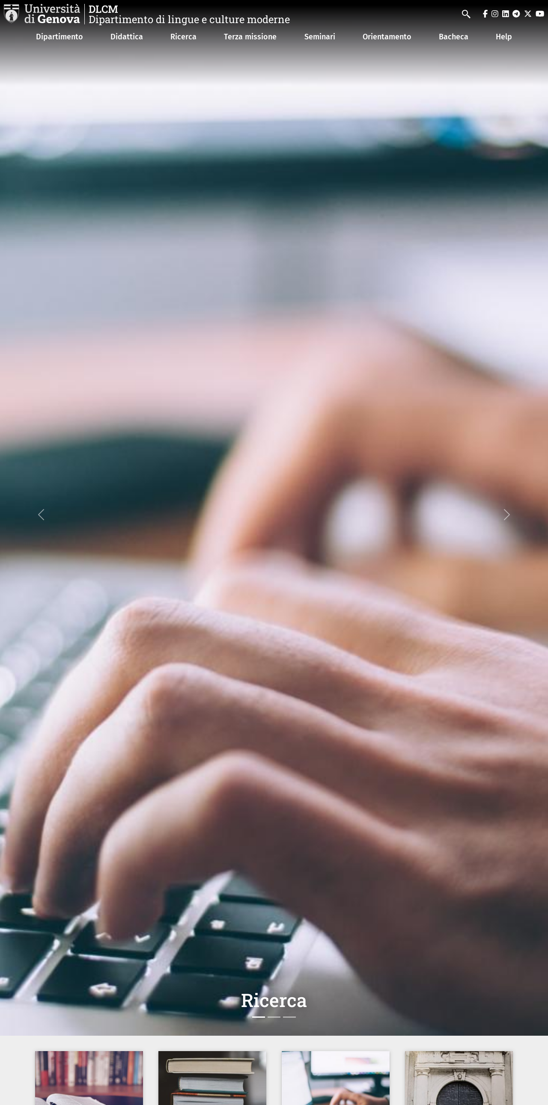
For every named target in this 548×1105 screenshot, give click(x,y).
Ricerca (183, 36)
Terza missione (250, 36)
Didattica (126, 36)
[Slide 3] (289, 1017)
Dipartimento (59, 36)
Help (504, 36)
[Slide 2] (274, 1017)
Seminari (319, 36)
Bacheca (453, 36)
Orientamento (387, 36)
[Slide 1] (258, 1017)
